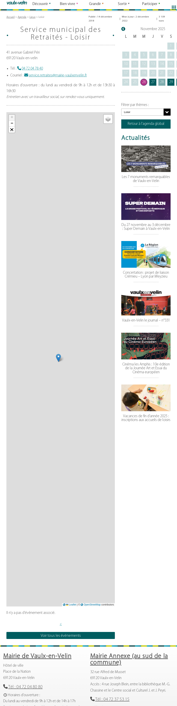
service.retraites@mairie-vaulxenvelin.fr (58, 75)
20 (153, 73)
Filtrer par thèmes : (135, 105)
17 (126, 73)
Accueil (10, 17)
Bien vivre (67, 5)
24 (126, 82)
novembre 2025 (153, 29)
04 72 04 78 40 (32, 69)
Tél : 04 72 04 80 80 (25, 687)
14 (162, 64)
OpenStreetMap (92, 604)
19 (144, 73)
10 (126, 64)
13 (153, 64)
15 (171, 64)
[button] (58, 358)
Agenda (22, 17)
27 (153, 82)
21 (162, 73)
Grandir (95, 5)
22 (171, 73)
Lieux (32, 17)
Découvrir (40, 5)
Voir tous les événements (61, 636)
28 (162, 82)
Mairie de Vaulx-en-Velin (37, 656)
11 (135, 64)
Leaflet (71, 604)
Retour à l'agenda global (146, 124)
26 (144, 82)
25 (135, 82)
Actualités (135, 138)
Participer (149, 5)
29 (171, 82)
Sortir (122, 5)
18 (135, 73)
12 (144, 64)
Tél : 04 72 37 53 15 (112, 699)
